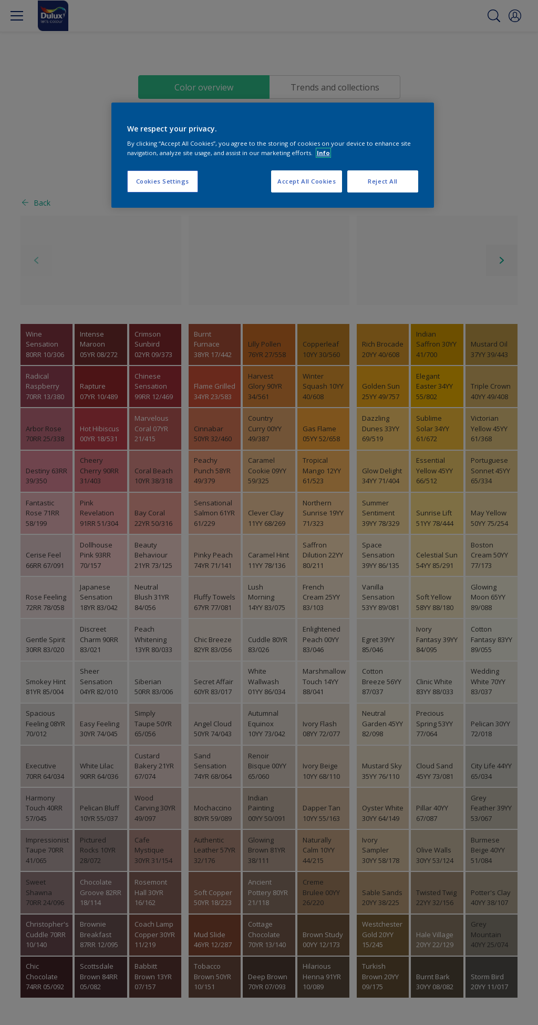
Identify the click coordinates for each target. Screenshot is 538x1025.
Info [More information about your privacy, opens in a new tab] (323, 153)
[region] (272, 155)
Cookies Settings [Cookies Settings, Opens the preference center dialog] (162, 181)
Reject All (383, 181)
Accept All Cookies (306, 181)
